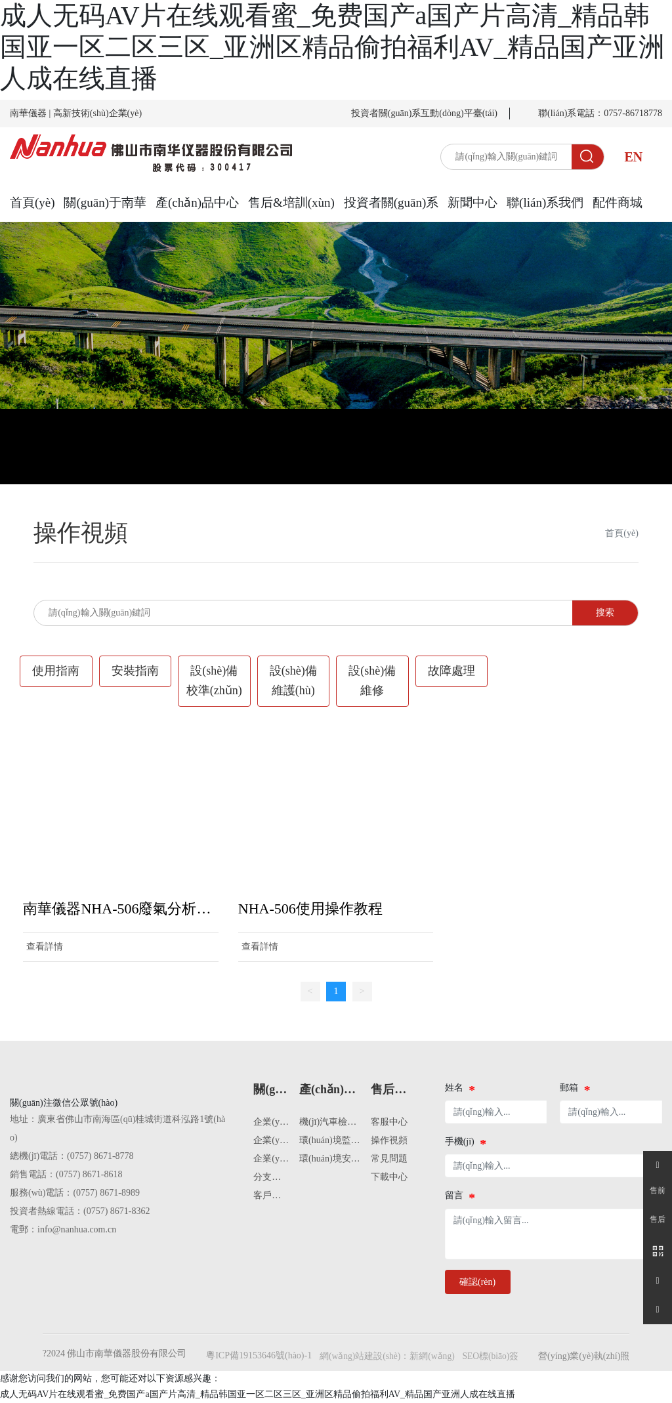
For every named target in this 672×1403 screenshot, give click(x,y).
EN (633, 157)
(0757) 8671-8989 (106, 1193)
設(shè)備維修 (372, 680)
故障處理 (451, 670)
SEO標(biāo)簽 (493, 1357)
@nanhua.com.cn (84, 1229)
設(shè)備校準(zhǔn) (214, 680)
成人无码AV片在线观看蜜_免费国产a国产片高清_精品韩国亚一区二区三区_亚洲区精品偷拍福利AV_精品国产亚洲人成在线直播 (332, 47)
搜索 (605, 613)
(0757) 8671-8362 (116, 1211)
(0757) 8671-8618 (89, 1174)
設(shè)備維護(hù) (293, 680)
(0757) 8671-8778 (100, 1156)
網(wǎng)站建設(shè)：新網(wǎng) (386, 1357)
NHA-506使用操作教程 (310, 908)
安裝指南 (135, 670)
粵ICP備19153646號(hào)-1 (255, 1355)
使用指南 (55, 670)
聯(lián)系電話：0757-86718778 (600, 113)
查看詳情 (44, 947)
